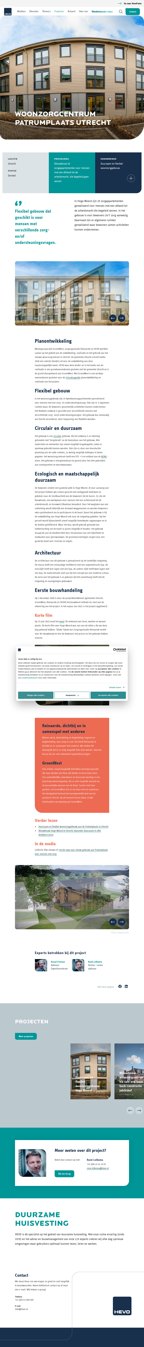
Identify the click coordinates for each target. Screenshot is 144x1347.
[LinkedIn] (126, 988)
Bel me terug (64, 1175)
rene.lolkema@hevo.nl (98, 1169)
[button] (131, 178)
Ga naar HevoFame (133, 3)
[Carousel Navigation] (118, 318)
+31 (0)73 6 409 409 (24, 1301)
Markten (21, 11)
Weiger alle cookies (35, 695)
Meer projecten (26, 1037)
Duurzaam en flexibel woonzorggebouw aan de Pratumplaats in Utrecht (73, 828)
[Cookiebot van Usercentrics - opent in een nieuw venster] (115, 650)
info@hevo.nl (21, 1310)
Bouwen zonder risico (102, 11)
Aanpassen (72, 695)
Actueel (72, 11)
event (61, 621)
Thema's (46, 11)
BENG (104, 456)
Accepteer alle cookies (108, 695)
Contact (132, 11)
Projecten (59, 11)
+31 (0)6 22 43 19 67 (96, 1165)
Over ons (83, 11)
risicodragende (73, 377)
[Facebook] (120, 988)
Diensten (34, 11)
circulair (57, 436)
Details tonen (115, 687)
